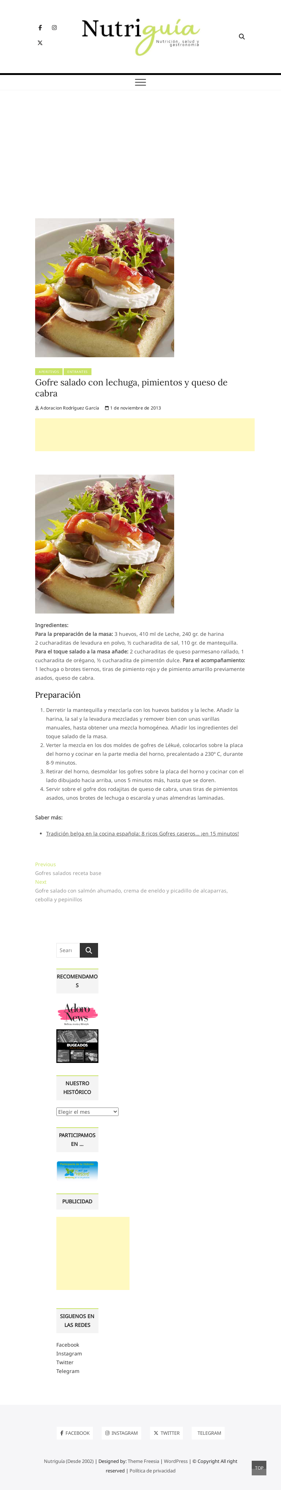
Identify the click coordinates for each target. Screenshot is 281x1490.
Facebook (67, 1344)
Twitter (65, 1362)
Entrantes (77, 371)
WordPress (176, 1461)
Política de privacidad (153, 1470)
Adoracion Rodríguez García (67, 408)
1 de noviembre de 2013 (133, 408)
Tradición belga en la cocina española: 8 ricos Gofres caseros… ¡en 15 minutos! (142, 833)
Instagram (69, 1353)
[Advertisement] (140, 163)
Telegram (67, 1371)
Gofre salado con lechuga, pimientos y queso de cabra (131, 388)
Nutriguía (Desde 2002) (69, 1461)
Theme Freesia (143, 1461)
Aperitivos (49, 371)
